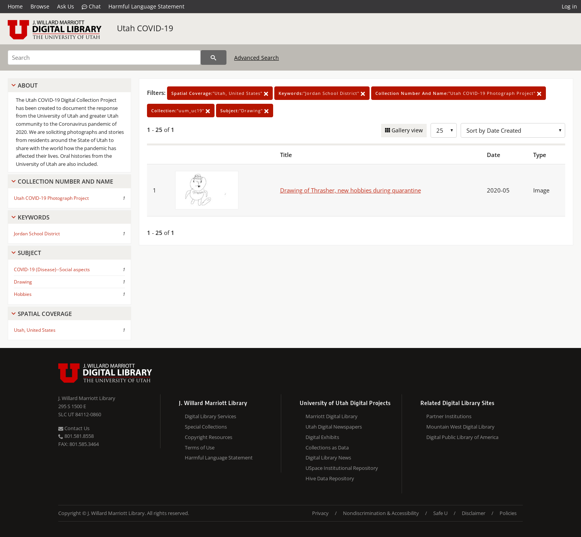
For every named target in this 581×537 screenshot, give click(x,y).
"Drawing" (244, 110)
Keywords (33, 217)
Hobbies (23, 294)
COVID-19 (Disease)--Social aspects (52, 269)
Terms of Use (199, 447)
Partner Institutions (448, 416)
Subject (29, 253)
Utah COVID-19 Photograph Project (51, 198)
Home (15, 6)
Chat (91, 6)
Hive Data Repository (330, 478)
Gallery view (406, 130)
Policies (508, 513)
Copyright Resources (208, 437)
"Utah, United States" (220, 93)
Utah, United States (35, 330)
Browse (39, 6)
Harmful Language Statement (146, 6)
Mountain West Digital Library (460, 426)
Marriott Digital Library (332, 416)
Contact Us (74, 428)
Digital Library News (328, 457)
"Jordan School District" (322, 93)
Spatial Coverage (45, 313)
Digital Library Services (210, 416)
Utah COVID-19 (145, 28)
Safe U (440, 513)
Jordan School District (37, 233)
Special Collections (206, 426)
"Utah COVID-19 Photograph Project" (458, 93)
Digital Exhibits (322, 437)
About (27, 85)
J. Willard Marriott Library (86, 398)
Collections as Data (327, 447)
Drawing (23, 282)
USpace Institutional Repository (342, 467)
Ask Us (65, 6)
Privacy (320, 513)
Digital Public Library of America (462, 437)
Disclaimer (473, 513)
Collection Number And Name (65, 181)
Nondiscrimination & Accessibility (381, 513)
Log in (569, 6)
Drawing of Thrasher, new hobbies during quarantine (350, 190)
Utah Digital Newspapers (334, 426)
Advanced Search (256, 57)
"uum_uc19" (180, 110)
